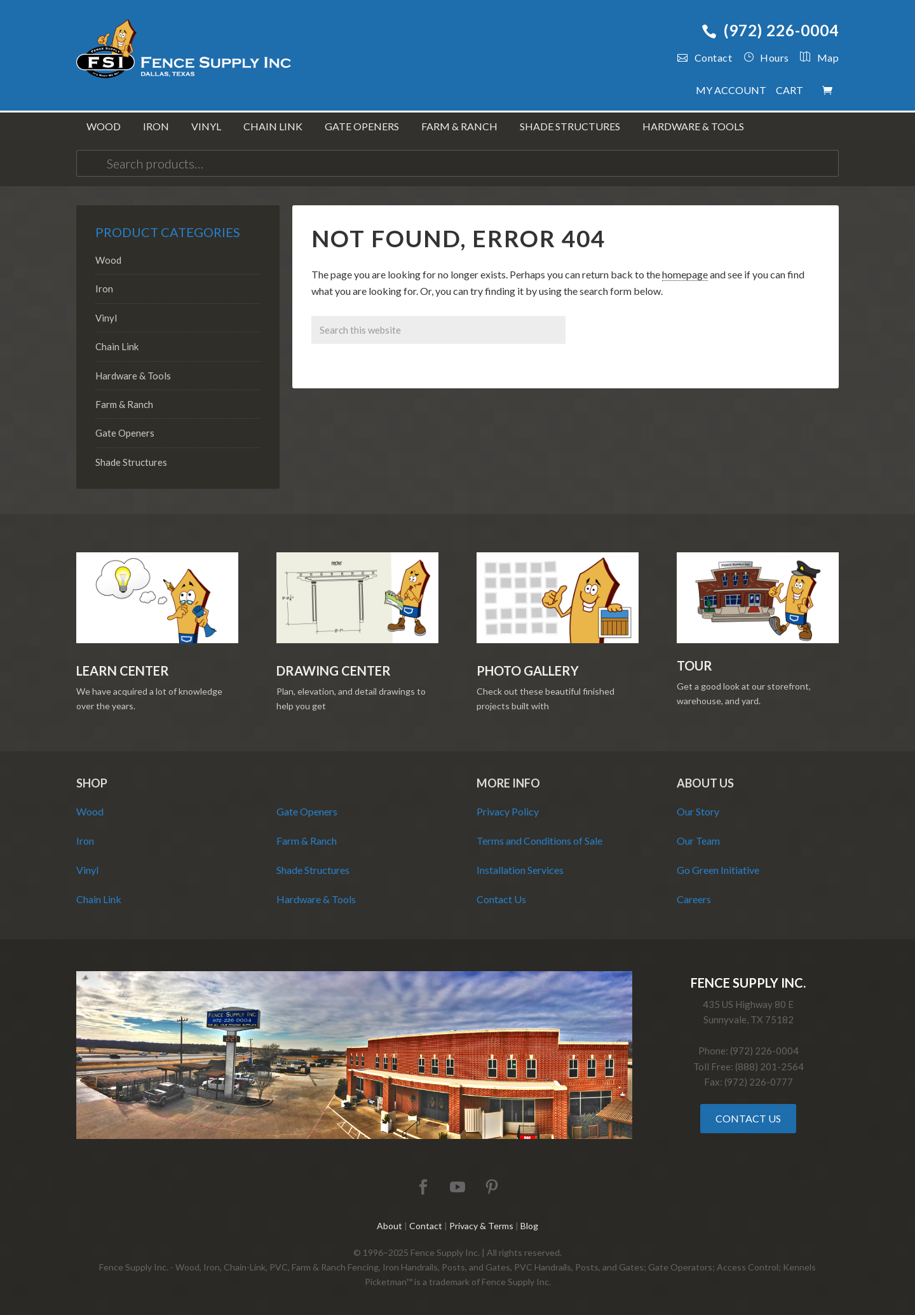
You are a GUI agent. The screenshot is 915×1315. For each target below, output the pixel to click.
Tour (694, 665)
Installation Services (520, 870)
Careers (694, 899)
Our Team (698, 841)
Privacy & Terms (481, 1225)
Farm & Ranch (124, 404)
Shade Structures (131, 462)
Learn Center (122, 670)
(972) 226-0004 (770, 30)
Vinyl (106, 318)
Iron (104, 288)
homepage (685, 274)
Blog (529, 1225)
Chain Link (117, 346)
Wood (108, 260)
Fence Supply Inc (184, 51)
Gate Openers (124, 433)
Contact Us (501, 899)
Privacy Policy (508, 811)
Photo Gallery (528, 670)
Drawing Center (333, 670)
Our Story (698, 811)
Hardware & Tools (133, 375)
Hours (766, 57)
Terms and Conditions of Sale (539, 841)
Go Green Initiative (718, 870)
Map (814, 57)
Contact (704, 57)
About (389, 1225)
